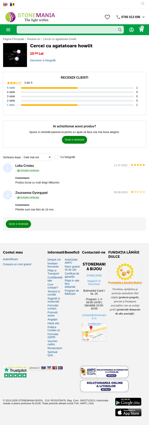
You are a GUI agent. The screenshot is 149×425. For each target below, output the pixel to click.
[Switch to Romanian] (12, 4)
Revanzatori (55, 348)
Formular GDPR (53, 336)
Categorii (8, 29)
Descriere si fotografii (43, 60)
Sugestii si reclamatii (54, 300)
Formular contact (53, 307)
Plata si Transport (53, 272)
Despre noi (54, 259)
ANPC (83, 403)
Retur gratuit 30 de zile (72, 268)
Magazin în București (94, 282)
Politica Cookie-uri (54, 329)
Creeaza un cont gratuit (17, 264)
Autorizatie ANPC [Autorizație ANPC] (71, 261)
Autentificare (10, 259)
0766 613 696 (130, 17)
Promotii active (52, 314)
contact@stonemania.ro (94, 317)
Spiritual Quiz (52, 353)
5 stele (11, 87)
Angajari (52, 319)
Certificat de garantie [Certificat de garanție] (72, 275)
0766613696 (94, 275)
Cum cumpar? (53, 286)
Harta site (53, 323)
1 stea (10, 104)
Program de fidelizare (72, 292)
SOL (91, 403)
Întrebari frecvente (53, 265)
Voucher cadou (52, 343)
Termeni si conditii (54, 293)
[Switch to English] (5, 4)
